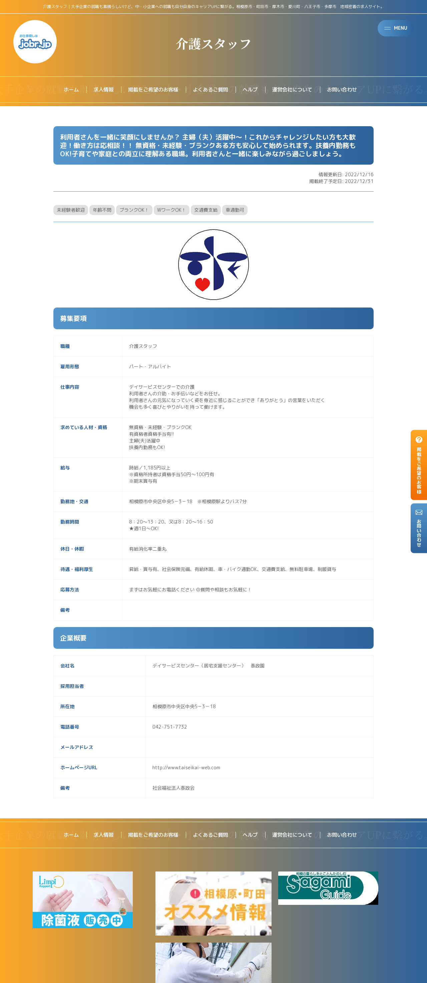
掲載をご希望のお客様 (150, 89)
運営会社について (295, 89)
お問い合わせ (348, 89)
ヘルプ (252, 89)
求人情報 (98, 89)
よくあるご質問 (210, 89)
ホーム (65, 89)
